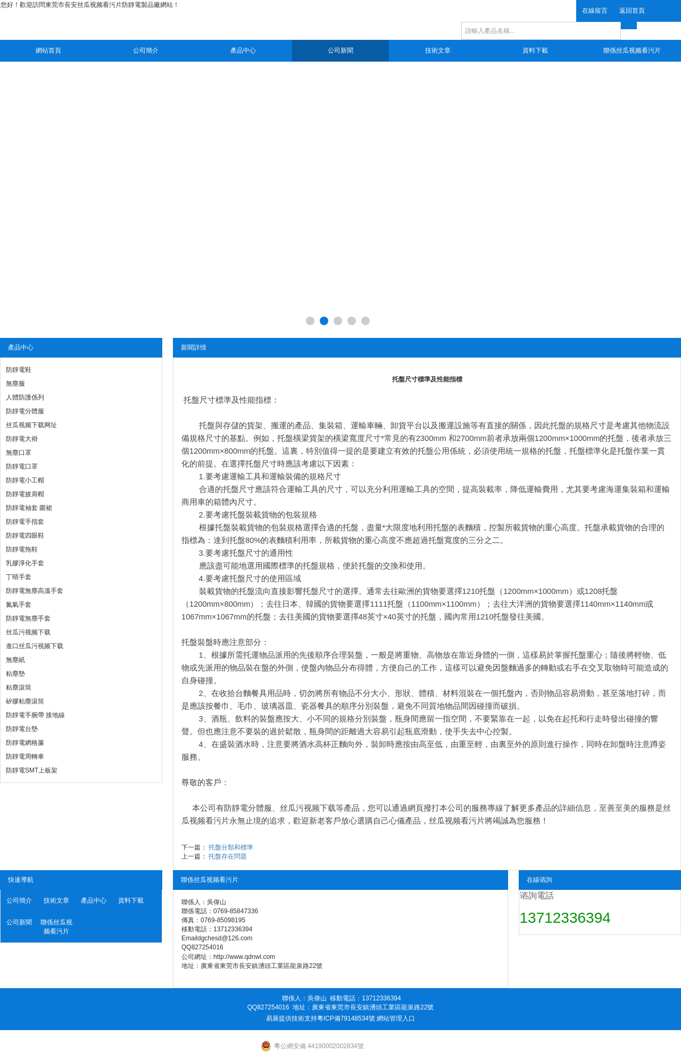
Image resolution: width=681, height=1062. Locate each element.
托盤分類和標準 (231, 847)
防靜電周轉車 (25, 756)
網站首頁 (48, 50)
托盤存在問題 (228, 856)
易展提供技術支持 (291, 1018)
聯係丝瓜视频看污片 (632, 50)
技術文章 (438, 50)
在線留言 (595, 10)
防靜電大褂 (22, 439)
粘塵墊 (15, 673)
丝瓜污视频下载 (28, 632)
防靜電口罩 (22, 466)
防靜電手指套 (25, 521)
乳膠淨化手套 (25, 563)
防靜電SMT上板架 (31, 770)
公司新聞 (340, 50)
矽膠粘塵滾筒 (25, 701)
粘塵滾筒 (18, 687)
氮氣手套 (18, 604)
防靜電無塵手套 (28, 618)
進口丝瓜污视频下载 (34, 646)
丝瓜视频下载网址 (31, 425)
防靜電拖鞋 (22, 549)
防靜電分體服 (25, 411)
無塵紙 (15, 660)
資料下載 (535, 50)
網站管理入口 (396, 1018)
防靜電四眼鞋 (25, 535)
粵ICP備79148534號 (346, 1018)
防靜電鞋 (18, 369)
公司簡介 (146, 50)
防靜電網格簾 (25, 742)
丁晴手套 (18, 577)
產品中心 (243, 50)
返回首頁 (632, 10)
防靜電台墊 (22, 729)
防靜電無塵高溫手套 (34, 590)
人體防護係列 (25, 397)
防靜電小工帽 (25, 480)
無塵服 (15, 383)
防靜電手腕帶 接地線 (35, 715)
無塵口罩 (18, 452)
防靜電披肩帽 (25, 494)
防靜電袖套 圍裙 (29, 508)
